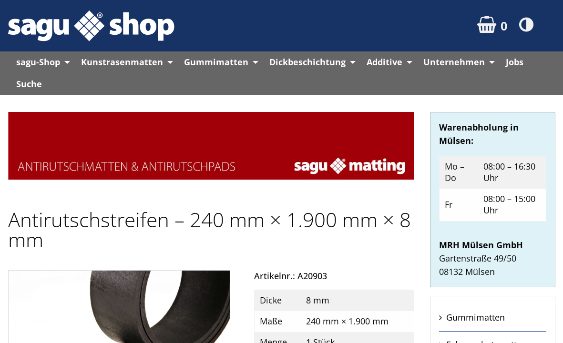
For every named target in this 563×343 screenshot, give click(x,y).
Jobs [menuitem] (514, 62)
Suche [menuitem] (29, 84)
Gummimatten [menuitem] (216, 62)
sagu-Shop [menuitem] (38, 62)
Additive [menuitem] (384, 62)
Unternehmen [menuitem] (454, 62)
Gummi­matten (475, 317)
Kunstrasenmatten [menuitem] (122, 62)
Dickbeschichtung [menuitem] (307, 62)
